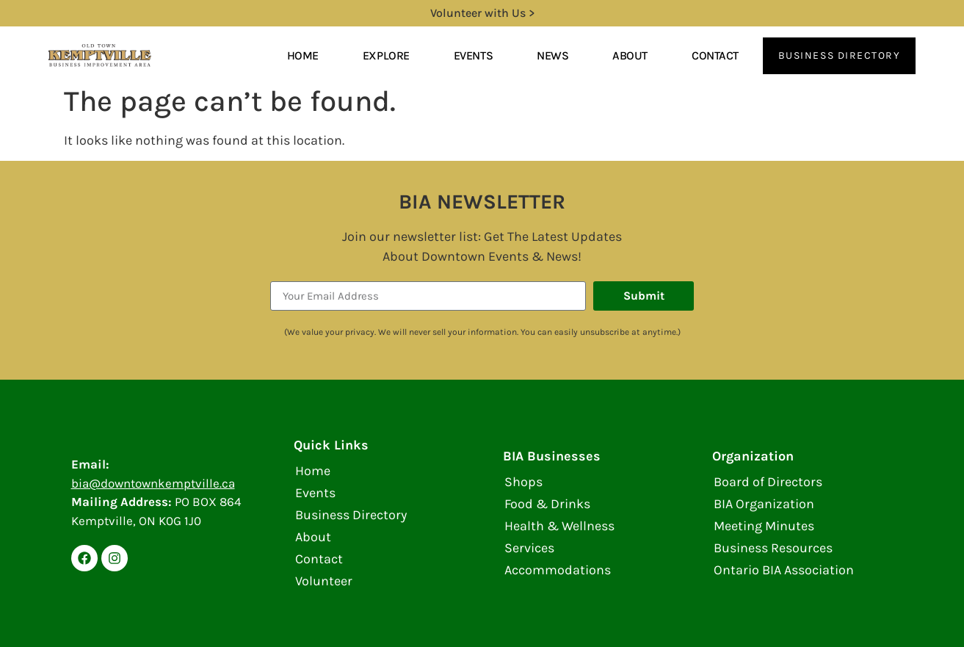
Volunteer (323, 581)
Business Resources (773, 548)
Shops (523, 482)
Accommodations (557, 570)
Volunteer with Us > (482, 13)
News (552, 55)
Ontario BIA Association (784, 570)
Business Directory (351, 515)
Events (473, 55)
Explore (386, 55)
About (630, 55)
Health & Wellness (559, 526)
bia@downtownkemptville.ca (153, 483)
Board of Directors (768, 482)
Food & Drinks (547, 504)
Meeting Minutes (764, 526)
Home (303, 55)
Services (529, 548)
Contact (715, 55)
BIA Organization (764, 504)
